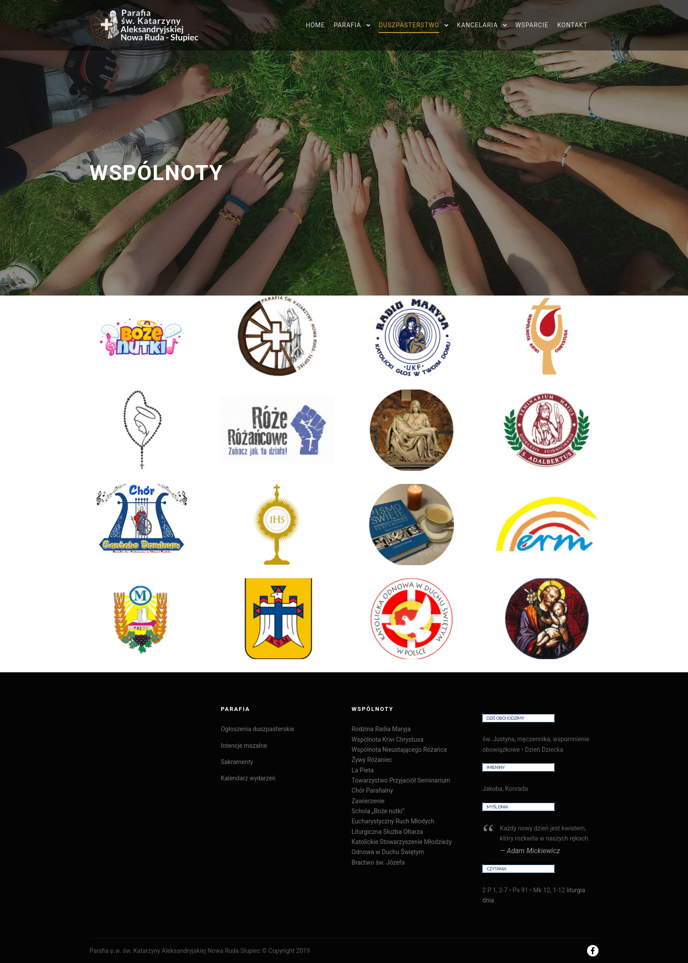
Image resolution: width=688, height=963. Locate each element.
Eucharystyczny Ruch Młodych (392, 821)
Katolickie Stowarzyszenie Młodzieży (401, 841)
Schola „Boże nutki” (378, 811)
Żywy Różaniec (371, 759)
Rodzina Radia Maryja (381, 728)
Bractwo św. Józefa (378, 862)
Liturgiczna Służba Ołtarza (387, 831)
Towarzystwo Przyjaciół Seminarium (400, 780)
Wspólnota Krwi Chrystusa (387, 739)
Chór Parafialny (372, 790)
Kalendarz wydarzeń (248, 778)
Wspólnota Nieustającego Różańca (399, 749)
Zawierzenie (367, 800)
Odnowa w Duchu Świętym (387, 851)
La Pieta (362, 770)
